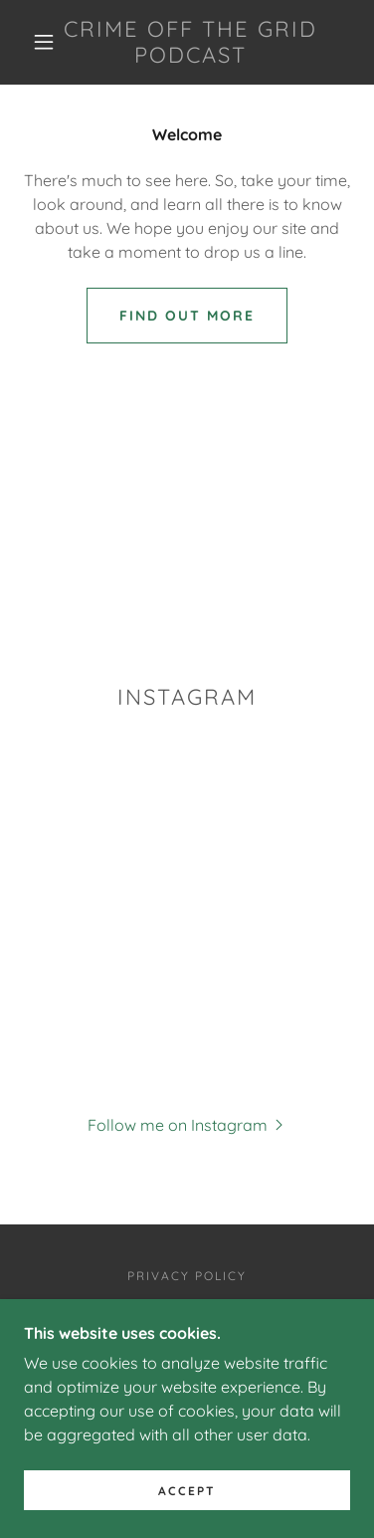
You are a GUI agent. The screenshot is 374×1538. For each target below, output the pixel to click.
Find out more (187, 316)
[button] (44, 42)
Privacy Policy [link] (187, 1275)
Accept (187, 1490)
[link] (190, 42)
